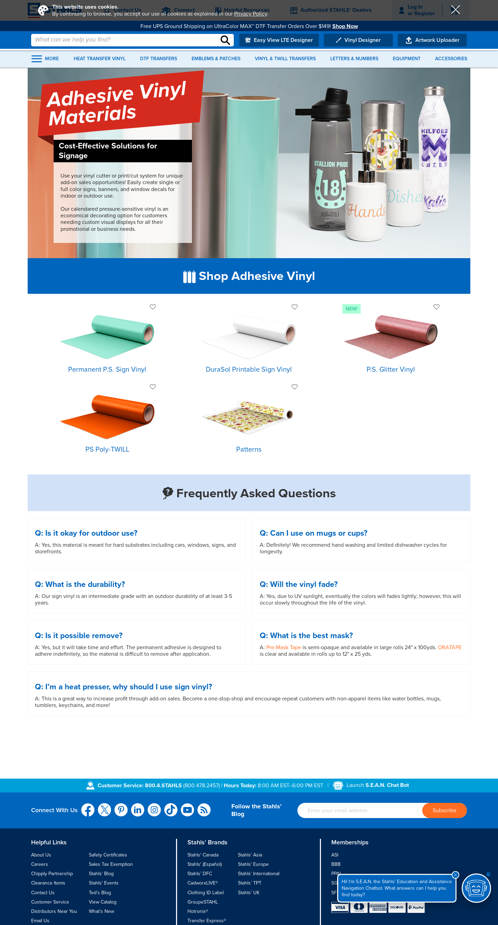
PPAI (336, 874)
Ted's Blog (100, 893)
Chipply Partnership (52, 874)
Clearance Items (48, 883)
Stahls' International (258, 874)
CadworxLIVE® (202, 883)
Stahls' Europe (253, 864)
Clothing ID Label (205, 893)
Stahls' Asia (250, 855)
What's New (101, 911)
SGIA (336, 883)
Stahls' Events (104, 883)
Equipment (404, 55)
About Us (41, 855)
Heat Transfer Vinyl (102, 55)
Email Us (40, 921)
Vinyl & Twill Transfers (285, 55)
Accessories (448, 55)
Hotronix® (197, 911)
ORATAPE (450, 647)
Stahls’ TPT (249, 883)
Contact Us (43, 893)
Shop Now (345, 25)
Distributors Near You (54, 911)
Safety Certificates (108, 855)
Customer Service (50, 902)
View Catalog (103, 902)
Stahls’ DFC (199, 874)
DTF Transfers (160, 55)
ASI (334, 855)
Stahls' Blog (101, 874)
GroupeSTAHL (202, 902)
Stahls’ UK (248, 893)
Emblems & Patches (217, 55)
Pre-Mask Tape (283, 647)
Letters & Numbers (353, 55)
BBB (336, 864)
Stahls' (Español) (204, 864)
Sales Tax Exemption (111, 864)
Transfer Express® (206, 921)
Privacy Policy (250, 13)
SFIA (336, 893)
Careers (39, 864)
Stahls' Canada (203, 855)
